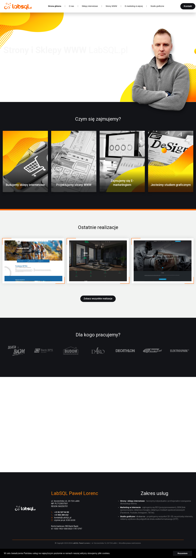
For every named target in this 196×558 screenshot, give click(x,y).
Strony (123, 501)
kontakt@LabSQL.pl (62, 517)
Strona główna (54, 6)
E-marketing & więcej (134, 6)
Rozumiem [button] (183, 553)
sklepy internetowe (136, 501)
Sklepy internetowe (90, 6)
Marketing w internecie (130, 507)
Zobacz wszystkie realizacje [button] (98, 298)
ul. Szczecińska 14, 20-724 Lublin (65, 501)
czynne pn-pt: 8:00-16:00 (64, 520)
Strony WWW (111, 6)
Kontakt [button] (188, 6)
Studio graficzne (157, 6)
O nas (71, 6)
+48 (61, 512)
